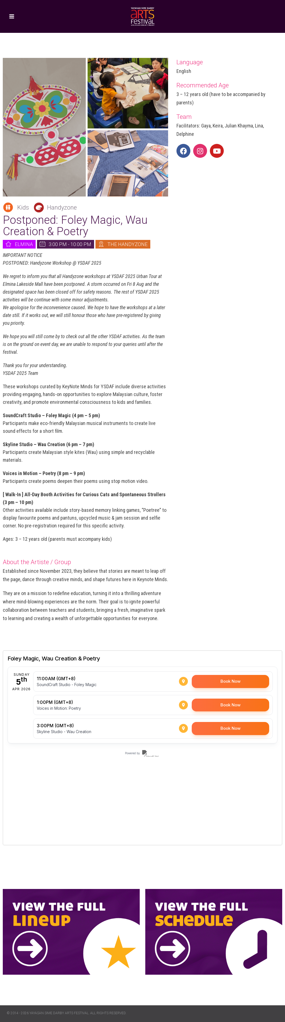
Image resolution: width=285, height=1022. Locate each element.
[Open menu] (12, 16)
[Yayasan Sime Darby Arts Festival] (142, 16)
